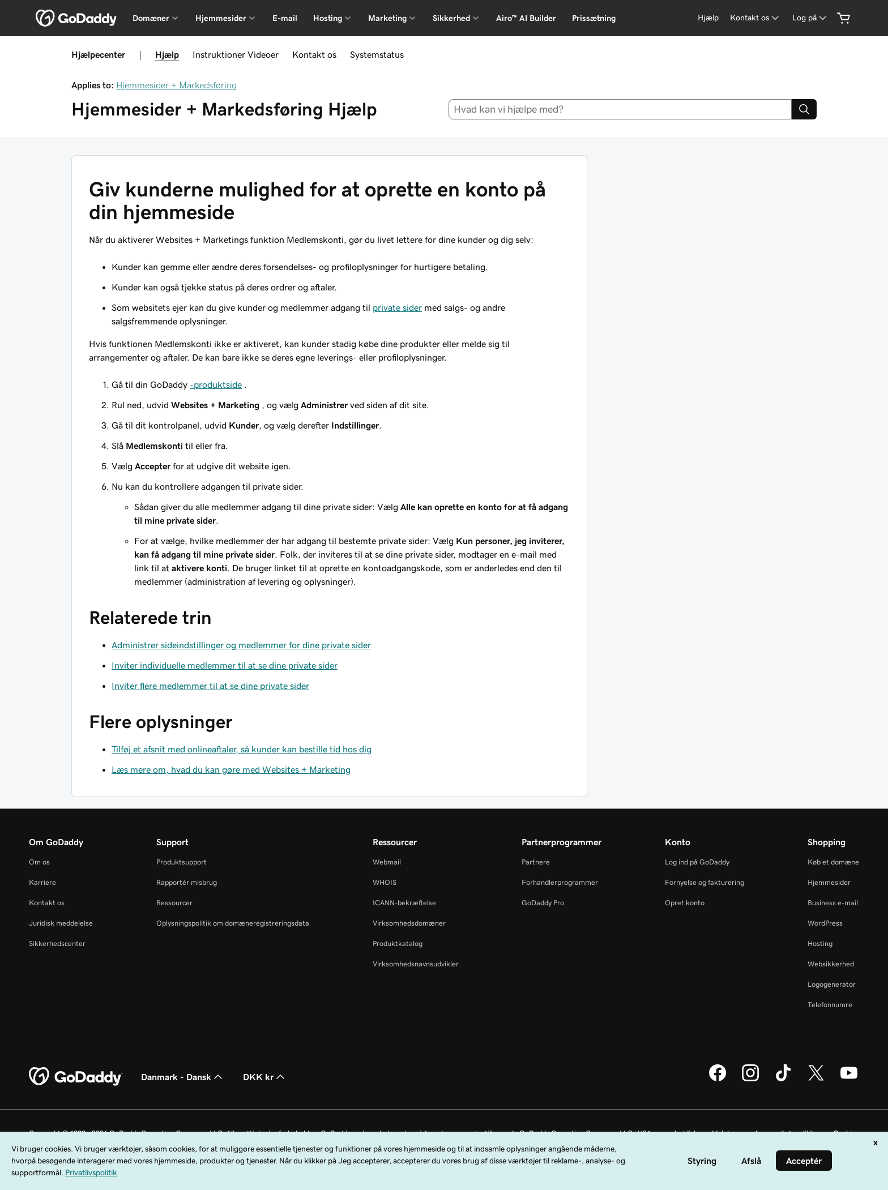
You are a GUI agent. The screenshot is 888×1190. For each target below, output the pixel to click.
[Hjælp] (708, 17)
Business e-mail (833, 902)
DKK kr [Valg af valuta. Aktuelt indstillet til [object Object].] (265, 1077)
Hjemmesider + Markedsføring (176, 84)
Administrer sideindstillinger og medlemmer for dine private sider (241, 644)
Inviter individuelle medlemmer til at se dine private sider (225, 665)
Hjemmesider (829, 882)
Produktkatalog (397, 943)
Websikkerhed (831, 964)
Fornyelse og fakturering (704, 882)
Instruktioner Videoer (236, 54)
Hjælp (167, 54)
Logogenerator (832, 984)
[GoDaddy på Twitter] (816, 1079)
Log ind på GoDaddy (697, 862)
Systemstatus (377, 54)
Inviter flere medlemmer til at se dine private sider (210, 685)
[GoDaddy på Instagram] (750, 1079)
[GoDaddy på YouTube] (849, 1079)
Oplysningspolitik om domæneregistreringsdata (232, 923)
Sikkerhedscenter (57, 943)
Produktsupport (181, 862)
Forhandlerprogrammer (560, 882)
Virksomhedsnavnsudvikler (416, 964)
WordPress (825, 923)
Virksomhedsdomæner (409, 923)
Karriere (42, 882)
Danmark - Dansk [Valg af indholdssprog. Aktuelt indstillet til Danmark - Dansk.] (183, 1077)
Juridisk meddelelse (61, 923)
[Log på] (810, 17)
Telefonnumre (830, 1004)
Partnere (536, 862)
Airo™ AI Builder (526, 18)
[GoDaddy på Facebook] (717, 1079)
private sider (397, 307)
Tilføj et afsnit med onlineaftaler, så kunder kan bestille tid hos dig (242, 749)
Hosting (820, 943)
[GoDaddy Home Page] (76, 1076)
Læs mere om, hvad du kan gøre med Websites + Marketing (231, 769)
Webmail (387, 862)
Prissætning (594, 18)
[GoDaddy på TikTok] (783, 1079)
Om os (39, 862)
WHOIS (384, 882)
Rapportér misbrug (186, 882)
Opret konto (685, 902)
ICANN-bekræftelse (404, 902)
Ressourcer (174, 902)
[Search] (804, 109)
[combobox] (620, 109)
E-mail (284, 18)
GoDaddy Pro (543, 902)
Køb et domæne (833, 862)
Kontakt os (314, 54)
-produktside (216, 384)
